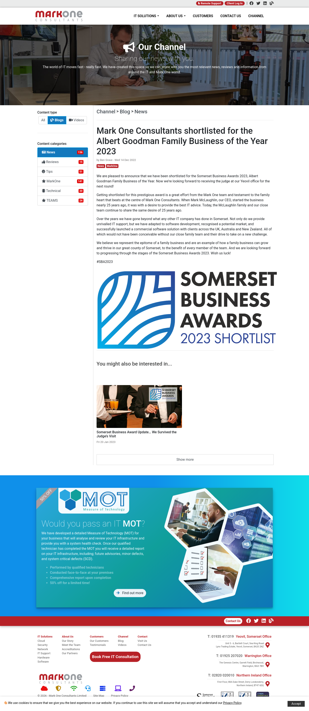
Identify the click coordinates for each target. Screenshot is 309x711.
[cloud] (45, 641)
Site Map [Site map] (98, 695)
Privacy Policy (232, 703)
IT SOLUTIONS (146, 16)
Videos (76, 120)
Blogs (57, 120)
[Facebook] (250, 3)
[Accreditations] (71, 649)
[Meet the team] (71, 645)
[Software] (118, 689)
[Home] (59, 16)
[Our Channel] (270, 621)
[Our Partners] (71, 653)
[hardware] (45, 658)
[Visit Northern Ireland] (267, 683)
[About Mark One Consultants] (71, 636)
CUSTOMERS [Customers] (203, 16)
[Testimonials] (99, 645)
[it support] (45, 653)
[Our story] (71, 641)
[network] (45, 649)
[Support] (89, 689)
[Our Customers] (99, 641)
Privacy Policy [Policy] (119, 695)
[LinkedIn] (264, 3)
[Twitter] (257, 3)
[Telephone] (133, 689)
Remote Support (209, 3)
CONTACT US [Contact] (230, 16)
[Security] (59, 689)
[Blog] (123, 641)
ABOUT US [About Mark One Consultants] (176, 16)
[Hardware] (104, 689)
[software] (45, 662)
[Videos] (123, 645)
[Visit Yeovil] (267, 645)
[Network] (74, 689)
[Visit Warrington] (267, 664)
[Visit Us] (144, 641)
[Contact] (144, 636)
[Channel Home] (123, 636)
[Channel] (271, 3)
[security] (45, 645)
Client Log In (234, 3)
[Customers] (99, 636)
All (43, 120)
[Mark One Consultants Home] (61, 679)
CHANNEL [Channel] (256, 16)
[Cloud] (45, 689)
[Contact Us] (144, 645)
